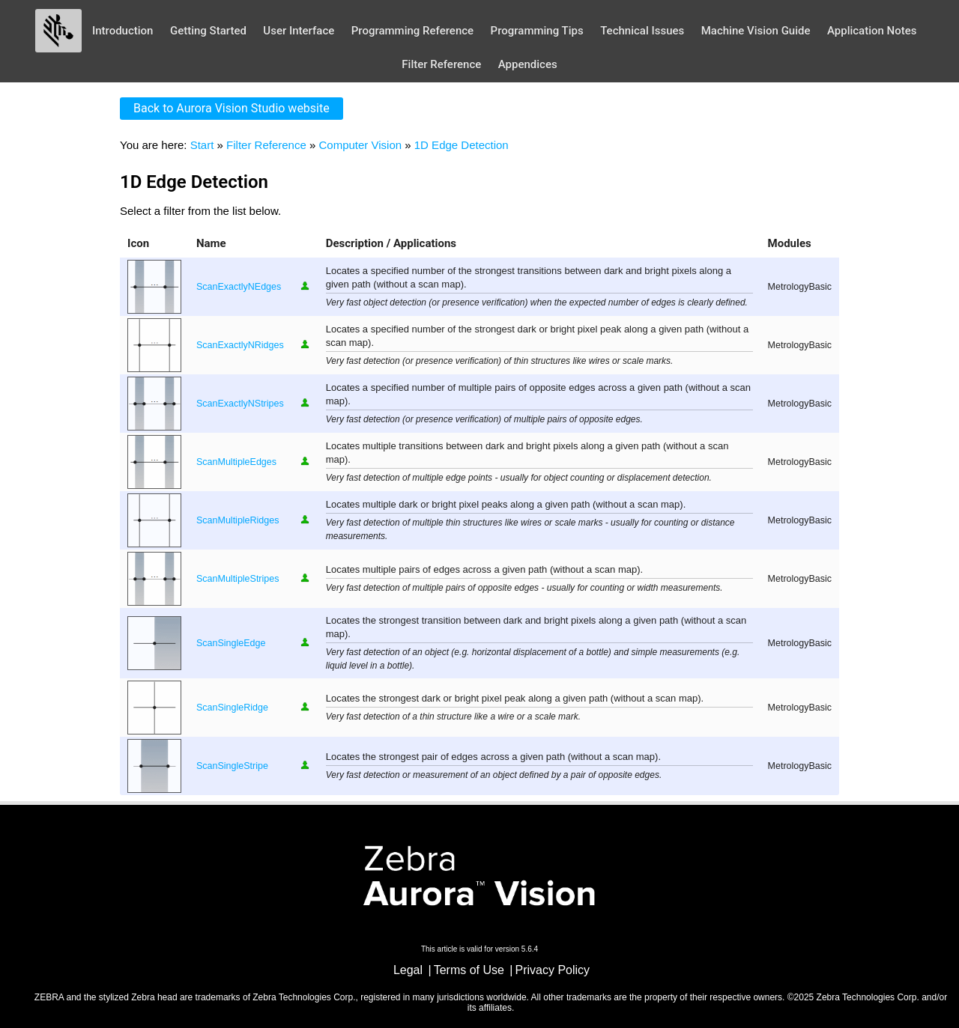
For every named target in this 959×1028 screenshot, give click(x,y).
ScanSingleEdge (230, 643)
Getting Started (208, 30)
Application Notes (872, 30)
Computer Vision (360, 145)
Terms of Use (469, 970)
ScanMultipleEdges (236, 462)
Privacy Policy (552, 970)
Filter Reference (441, 64)
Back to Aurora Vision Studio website (231, 108)
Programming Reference (412, 30)
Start (202, 145)
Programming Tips (537, 30)
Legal (408, 970)
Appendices (527, 64)
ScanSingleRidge (232, 707)
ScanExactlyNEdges (238, 287)
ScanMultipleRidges (237, 520)
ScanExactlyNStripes (240, 403)
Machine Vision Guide (756, 30)
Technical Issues (642, 30)
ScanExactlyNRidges (240, 345)
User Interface (298, 30)
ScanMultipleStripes (237, 579)
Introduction (123, 30)
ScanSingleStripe (232, 766)
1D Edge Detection (461, 145)
